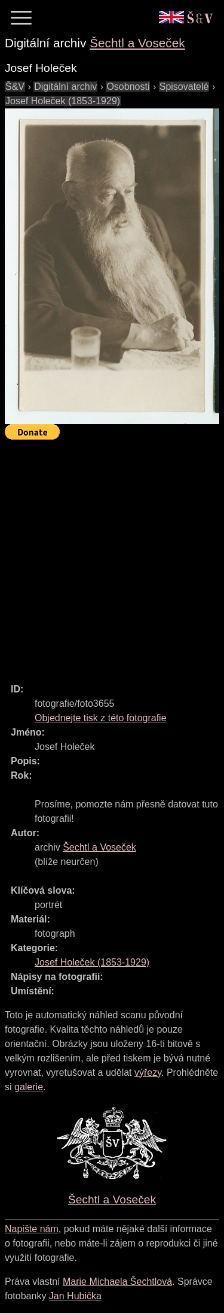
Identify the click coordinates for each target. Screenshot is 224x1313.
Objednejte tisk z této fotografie (101, 718)
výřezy (147, 1072)
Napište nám (32, 1229)
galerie (28, 1087)
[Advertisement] (112, 556)
